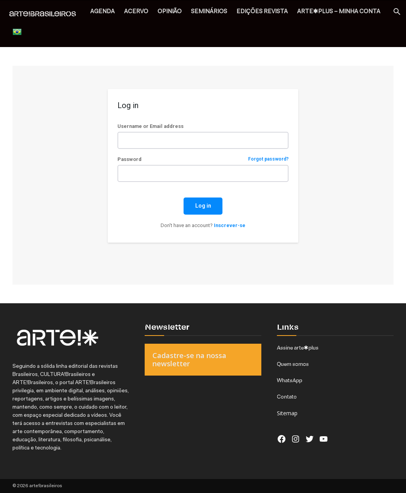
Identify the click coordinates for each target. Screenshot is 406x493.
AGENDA (102, 12)
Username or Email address (150, 126)
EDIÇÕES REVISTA (262, 12)
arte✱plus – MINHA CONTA (338, 12)
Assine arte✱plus (297, 347)
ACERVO (136, 12)
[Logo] (47, 14)
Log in (203, 206)
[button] (396, 12)
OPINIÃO (170, 12)
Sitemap (287, 413)
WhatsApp (289, 380)
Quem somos (293, 363)
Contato (287, 396)
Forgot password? (268, 159)
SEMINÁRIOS (209, 12)
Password (203, 159)
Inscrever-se (229, 225)
